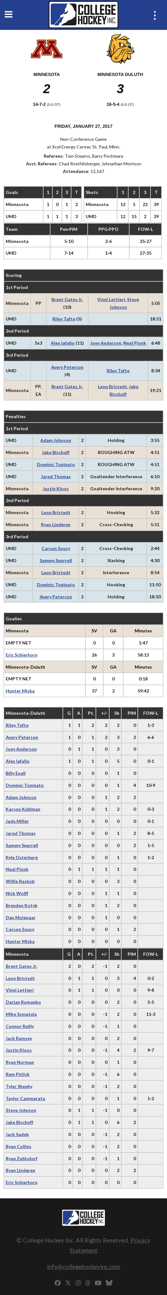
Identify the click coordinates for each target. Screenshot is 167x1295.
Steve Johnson (21, 1110)
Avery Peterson (67, 367)
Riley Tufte (63, 318)
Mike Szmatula (21, 1014)
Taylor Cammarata (25, 1098)
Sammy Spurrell (56, 560)
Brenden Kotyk (21, 905)
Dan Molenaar (21, 917)
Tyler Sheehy (19, 1086)
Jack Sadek (17, 1134)
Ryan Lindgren (55, 524)
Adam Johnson (55, 440)
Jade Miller (17, 821)
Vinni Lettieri (111, 299)
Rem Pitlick (18, 1074)
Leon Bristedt (112, 386)
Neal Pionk (134, 343)
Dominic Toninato (56, 464)
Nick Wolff (17, 893)
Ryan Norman (20, 1062)
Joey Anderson (105, 343)
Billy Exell (16, 773)
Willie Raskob (20, 881)
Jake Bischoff (56, 452)
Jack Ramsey (19, 1038)
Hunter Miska (20, 690)
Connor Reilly (20, 1026)
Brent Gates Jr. (67, 299)
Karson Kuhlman (23, 809)
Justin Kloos (56, 488)
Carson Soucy (56, 548)
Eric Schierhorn (21, 655)
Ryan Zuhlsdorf (21, 1158)
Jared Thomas (56, 476)
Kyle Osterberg (22, 857)
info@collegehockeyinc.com (83, 1266)
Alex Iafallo (63, 343)
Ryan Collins (18, 1146)
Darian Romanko (23, 1002)
